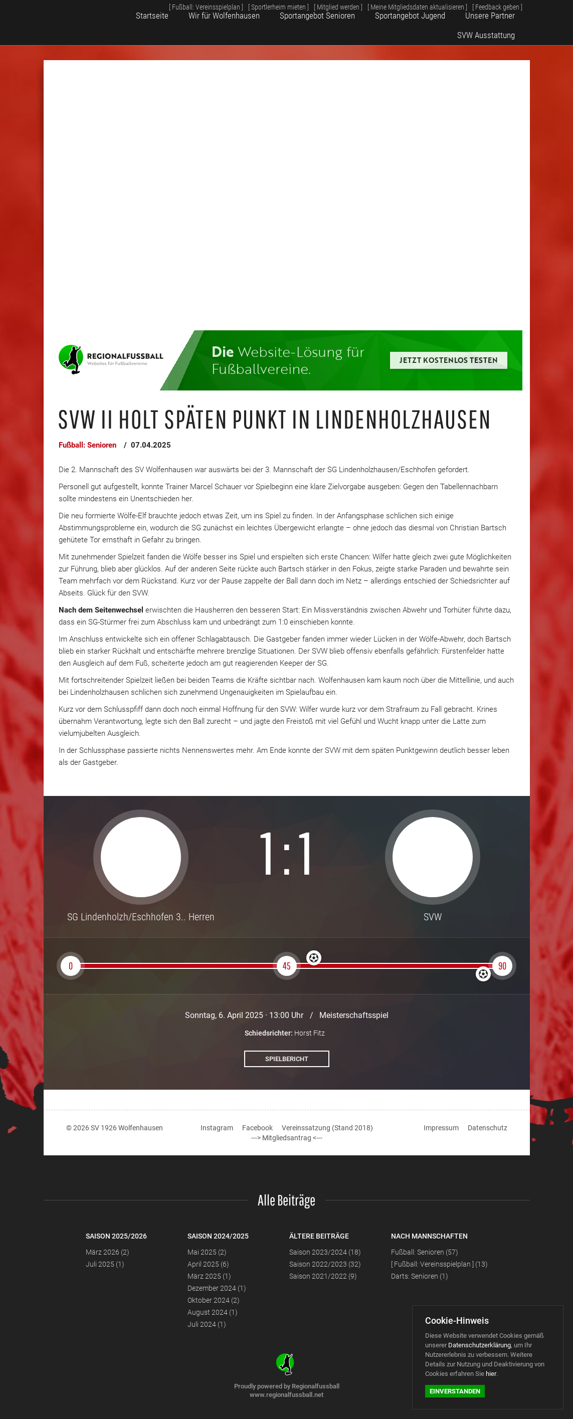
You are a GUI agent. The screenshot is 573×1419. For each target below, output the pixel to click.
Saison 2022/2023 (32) (325, 1264)
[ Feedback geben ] (494, 9)
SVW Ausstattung (490, 31)
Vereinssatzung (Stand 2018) (327, 1128)
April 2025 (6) (208, 1264)
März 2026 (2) (107, 1252)
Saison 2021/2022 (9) (323, 1276)
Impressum (441, 1128)
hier (491, 1373)
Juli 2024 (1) (206, 1324)
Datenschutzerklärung (479, 1345)
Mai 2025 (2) (207, 1252)
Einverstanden (455, 1391)
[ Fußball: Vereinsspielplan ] (180, 9)
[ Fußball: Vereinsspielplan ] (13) (439, 1264)
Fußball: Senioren (87, 445)
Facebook (257, 1128)
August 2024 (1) (212, 1312)
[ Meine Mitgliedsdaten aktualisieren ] (408, 9)
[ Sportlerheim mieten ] (258, 9)
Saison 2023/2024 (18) (325, 1252)
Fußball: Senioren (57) (424, 1252)
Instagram (217, 1128)
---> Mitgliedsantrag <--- (286, 1138)
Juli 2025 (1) (105, 1264)
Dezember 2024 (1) (216, 1288)
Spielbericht (286, 1059)
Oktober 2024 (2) (213, 1300)
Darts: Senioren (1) (419, 1276)
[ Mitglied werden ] (322, 9)
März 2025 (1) (209, 1276)
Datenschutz (487, 1128)
